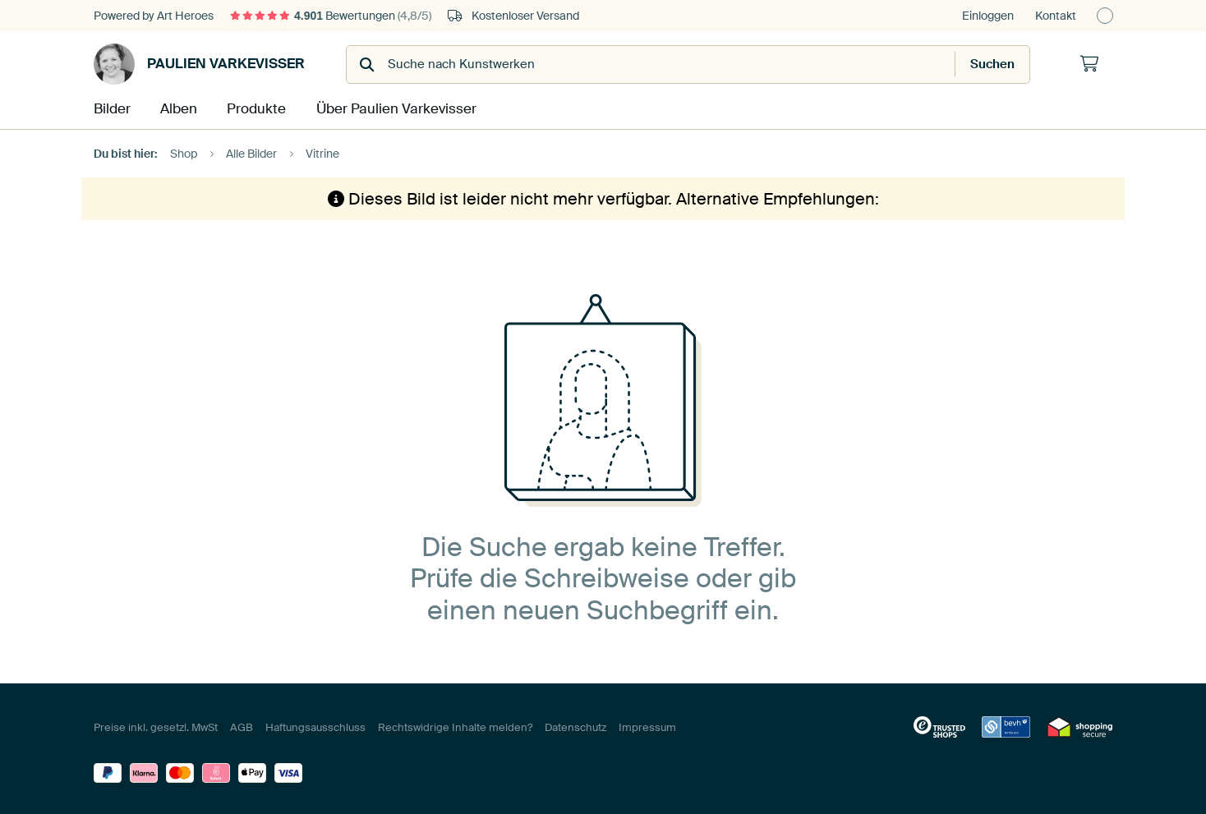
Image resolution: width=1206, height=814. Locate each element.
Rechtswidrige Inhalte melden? (455, 726)
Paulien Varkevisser (199, 64)
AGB (241, 726)
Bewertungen (330, 15)
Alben (180, 108)
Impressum (647, 726)
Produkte (258, 108)
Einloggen (988, 15)
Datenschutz (575, 726)
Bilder (112, 108)
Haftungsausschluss (315, 726)
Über (392, 108)
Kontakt (1055, 15)
